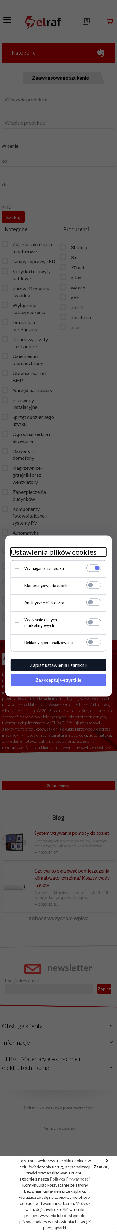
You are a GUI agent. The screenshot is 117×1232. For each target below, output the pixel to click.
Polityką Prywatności (70, 1178)
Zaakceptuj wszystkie (59, 676)
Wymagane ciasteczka (43, 570)
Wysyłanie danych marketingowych (55, 621)
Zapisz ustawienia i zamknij (58, 661)
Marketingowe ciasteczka (46, 587)
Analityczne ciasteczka (43, 604)
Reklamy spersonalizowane (48, 638)
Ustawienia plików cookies (53, 554)
